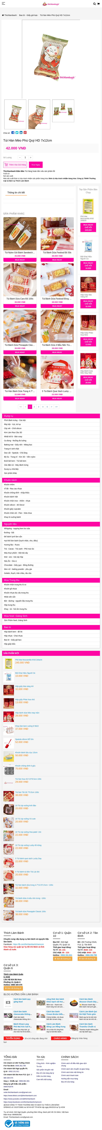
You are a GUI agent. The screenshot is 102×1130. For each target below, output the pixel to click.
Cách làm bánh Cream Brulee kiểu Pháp (55, 1014)
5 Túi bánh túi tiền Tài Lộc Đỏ (27, 872)
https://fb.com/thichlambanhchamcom (28, 944)
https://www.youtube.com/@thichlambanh (19, 1099)
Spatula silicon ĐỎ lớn (24, 739)
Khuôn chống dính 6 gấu (25, 766)
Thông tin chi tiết (16, 192)
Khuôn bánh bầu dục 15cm (26, 752)
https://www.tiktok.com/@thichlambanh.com (20, 1096)
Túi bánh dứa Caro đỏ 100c (19, 299)
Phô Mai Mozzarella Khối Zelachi (87, 218)
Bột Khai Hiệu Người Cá (86, 258)
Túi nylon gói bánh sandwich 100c (21, 252)
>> (56, 407)
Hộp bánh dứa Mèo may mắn (86, 372)
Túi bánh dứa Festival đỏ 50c (57, 252)
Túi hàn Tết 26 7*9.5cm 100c (27, 792)
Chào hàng (60, 1038)
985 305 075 (8, 1078)
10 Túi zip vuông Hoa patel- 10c (28, 832)
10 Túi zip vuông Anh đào (25, 805)
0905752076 (8, 1087)
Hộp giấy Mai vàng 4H (86, 296)
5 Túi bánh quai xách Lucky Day (57, 391)
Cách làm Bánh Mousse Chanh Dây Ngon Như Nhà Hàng (88, 1001)
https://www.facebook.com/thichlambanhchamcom (23, 1102)
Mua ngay (36, 165)
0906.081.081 (24, 1081)
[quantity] (25, 157)
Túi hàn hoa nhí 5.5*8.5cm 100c (28, 779)
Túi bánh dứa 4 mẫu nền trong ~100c (60, 345)
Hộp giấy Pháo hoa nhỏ (86, 334)
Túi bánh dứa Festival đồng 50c (57, 299)
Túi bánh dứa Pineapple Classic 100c (22, 345)
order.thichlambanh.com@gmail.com (17, 1092)
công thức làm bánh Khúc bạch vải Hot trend (55, 1001)
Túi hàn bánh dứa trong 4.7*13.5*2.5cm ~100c (27, 391)
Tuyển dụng (13, 1038)
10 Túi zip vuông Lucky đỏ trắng (28, 845)
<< (21, 407)
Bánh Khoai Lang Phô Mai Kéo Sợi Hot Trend (23, 1026)
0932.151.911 (66, 955)
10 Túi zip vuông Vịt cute (25, 819)
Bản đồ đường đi (63, 959)
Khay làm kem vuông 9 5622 (27, 726)
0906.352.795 (91, 955)
